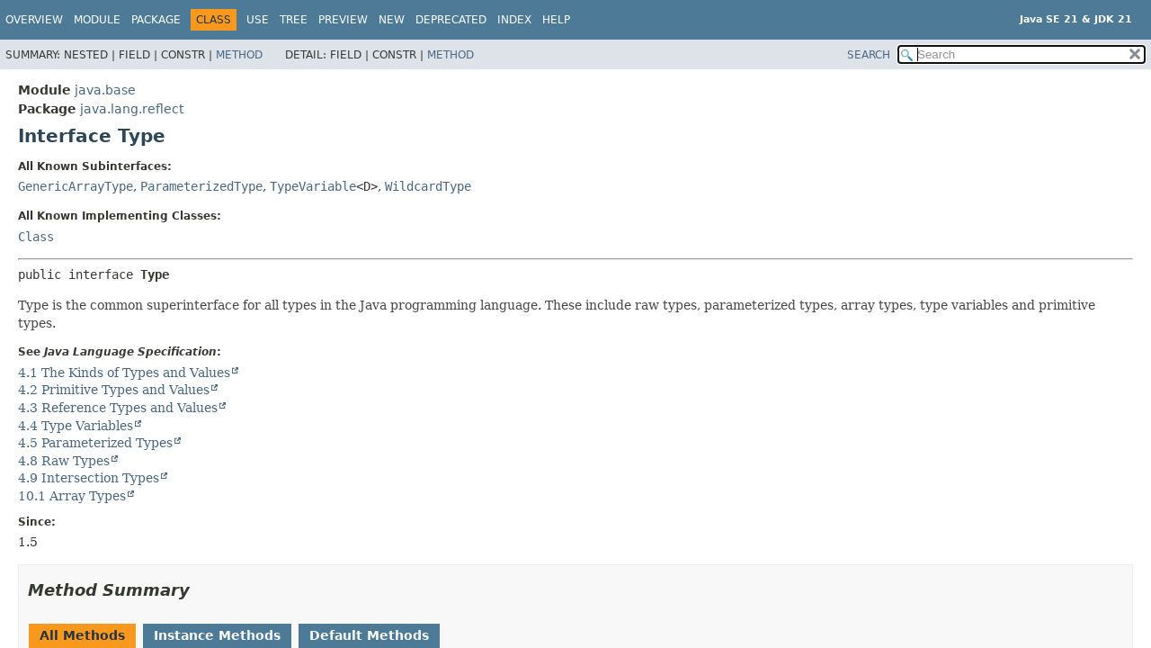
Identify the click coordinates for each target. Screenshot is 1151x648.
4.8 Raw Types (64, 461)
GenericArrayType (75, 186)
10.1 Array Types (72, 496)
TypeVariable (313, 186)
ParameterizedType (201, 186)
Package (156, 20)
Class (36, 237)
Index (514, 20)
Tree (294, 20)
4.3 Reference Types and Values (118, 407)
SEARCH (868, 55)
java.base (105, 90)
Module (97, 20)
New (392, 20)
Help (556, 20)
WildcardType (428, 186)
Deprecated (450, 20)
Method (239, 55)
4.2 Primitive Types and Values (114, 389)
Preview (343, 20)
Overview (34, 20)
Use (257, 20)
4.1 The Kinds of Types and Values (124, 372)
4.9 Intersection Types (88, 478)
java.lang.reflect (131, 109)
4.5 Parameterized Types (95, 443)
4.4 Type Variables (75, 425)
